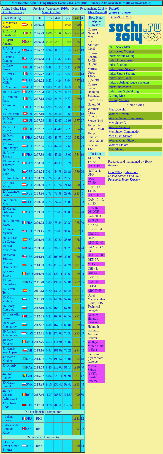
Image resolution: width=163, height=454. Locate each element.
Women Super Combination (126, 118)
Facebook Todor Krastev (124, 179)
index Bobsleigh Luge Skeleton (129, 82)
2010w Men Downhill (55, 10)
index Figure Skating (122, 73)
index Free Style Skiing (124, 91)
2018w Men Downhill (97, 10)
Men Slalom (116, 149)
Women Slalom (118, 145)
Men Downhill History (13, 10)
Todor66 (114, 8)
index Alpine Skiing (121, 60)
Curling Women (119, 100)
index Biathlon (118, 65)
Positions (96, 154)
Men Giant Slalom (120, 136)
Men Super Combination (124, 131)
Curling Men (117, 96)
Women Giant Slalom (122, 140)
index (114, 17)
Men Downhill (118, 109)
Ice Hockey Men (119, 47)
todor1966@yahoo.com (123, 172)
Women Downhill (120, 114)
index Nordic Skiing (122, 56)
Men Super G (117, 122)
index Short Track (120, 78)
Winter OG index (120, 13)
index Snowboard (120, 87)
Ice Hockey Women (121, 51)
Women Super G (119, 127)
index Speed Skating (122, 69)
